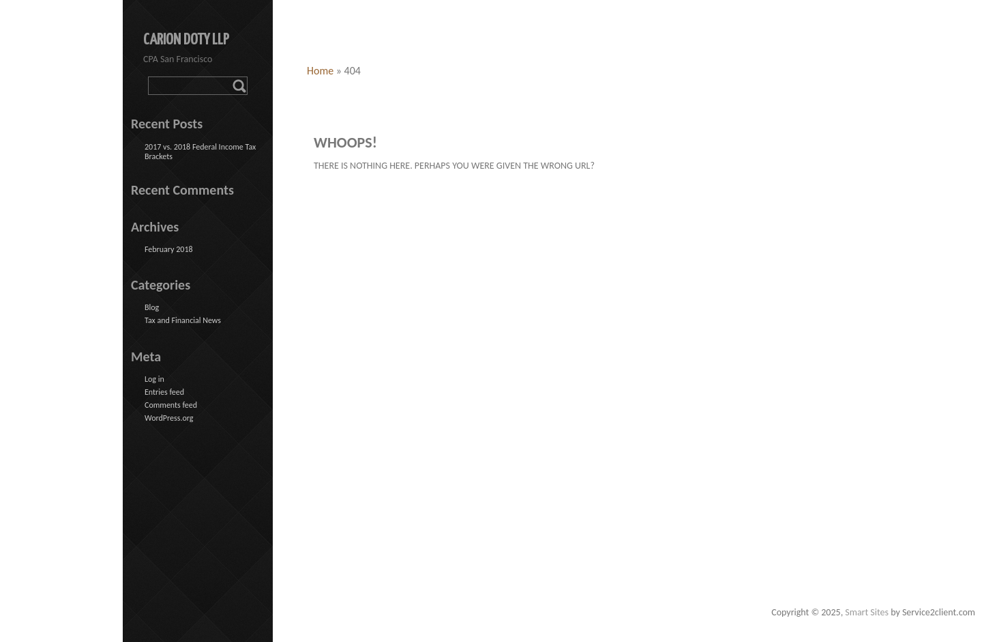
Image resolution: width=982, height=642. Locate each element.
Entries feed (164, 392)
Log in (154, 379)
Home (320, 70)
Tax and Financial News (183, 320)
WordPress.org (169, 418)
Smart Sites (867, 612)
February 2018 (169, 249)
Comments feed (171, 405)
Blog (152, 307)
